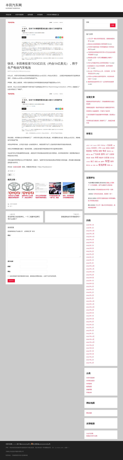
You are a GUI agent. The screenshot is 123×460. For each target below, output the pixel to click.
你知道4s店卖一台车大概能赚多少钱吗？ (100, 57)
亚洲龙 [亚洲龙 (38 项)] (108, 148)
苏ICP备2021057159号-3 (24, 444)
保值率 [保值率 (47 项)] (112, 148)
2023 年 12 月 (90, 301)
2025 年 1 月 (90, 263)
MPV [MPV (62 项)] (98, 145)
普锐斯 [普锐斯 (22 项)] (92, 157)
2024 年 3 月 (90, 292)
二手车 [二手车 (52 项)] (99, 148)
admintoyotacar (26, 71)
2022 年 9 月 (90, 345)
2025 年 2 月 (90, 260)
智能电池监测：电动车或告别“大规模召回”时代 (100, 107)
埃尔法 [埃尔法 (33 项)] (109, 151)
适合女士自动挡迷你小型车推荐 (97, 44)
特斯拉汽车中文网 (91, 436)
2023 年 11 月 (90, 304)
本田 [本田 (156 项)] (97, 157)
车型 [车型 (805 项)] (107, 161)
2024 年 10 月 (90, 272)
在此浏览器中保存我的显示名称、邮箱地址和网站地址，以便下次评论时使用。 (33, 276)
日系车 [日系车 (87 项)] (111, 154)
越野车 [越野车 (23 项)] (102, 161)
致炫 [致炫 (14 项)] (99, 161)
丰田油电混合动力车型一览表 (104, 189)
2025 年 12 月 (90, 231)
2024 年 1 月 (90, 298)
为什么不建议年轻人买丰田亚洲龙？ (99, 63)
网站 (9, 271)
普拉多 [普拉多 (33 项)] (88, 157)
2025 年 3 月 (90, 257)
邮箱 (9, 266)
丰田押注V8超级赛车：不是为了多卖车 (98, 111)
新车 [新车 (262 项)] (103, 154)
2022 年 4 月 (90, 360)
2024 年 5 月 (90, 286)
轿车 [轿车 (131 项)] (112, 161)
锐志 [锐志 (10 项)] (91, 165)
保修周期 (89, 389)
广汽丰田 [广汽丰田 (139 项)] (96, 154)
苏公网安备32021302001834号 (40, 444)
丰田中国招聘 (19, 14)
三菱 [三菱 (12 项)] (114, 145)
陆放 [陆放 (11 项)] (97, 165)
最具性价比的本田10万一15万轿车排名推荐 (101, 82)
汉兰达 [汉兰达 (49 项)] (112, 157)
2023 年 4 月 (90, 324)
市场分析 (8, 14)
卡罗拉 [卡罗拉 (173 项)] (95, 151)
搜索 (87, 22)
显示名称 (11, 261)
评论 (9, 235)
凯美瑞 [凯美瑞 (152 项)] (89, 151)
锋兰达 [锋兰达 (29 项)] (88, 165)
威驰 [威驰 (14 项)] (92, 154)
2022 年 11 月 (90, 339)
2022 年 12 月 (90, 336)
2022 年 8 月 (90, 348)
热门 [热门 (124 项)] (92, 161)
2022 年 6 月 (90, 354)
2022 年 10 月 (90, 342)
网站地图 (89, 413)
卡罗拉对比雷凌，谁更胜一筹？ (102, 194)
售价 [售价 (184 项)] (104, 151)
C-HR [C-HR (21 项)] (91, 145)
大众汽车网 (89, 433)
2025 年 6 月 (90, 248)
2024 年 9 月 (90, 275)
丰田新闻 (40, 14)
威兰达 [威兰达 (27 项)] (88, 154)
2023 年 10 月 (90, 307)
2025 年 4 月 (90, 254)
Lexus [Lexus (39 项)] (95, 145)
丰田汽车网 (14, 5)
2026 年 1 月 (90, 228)
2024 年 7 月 (90, 280)
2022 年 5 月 (90, 357)
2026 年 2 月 (90, 225)
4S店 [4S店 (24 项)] (87, 145)
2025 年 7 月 (90, 245)
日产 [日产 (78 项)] (107, 154)
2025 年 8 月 (90, 242)
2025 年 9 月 (90, 239)
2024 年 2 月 (90, 295)
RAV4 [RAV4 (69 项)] (103, 145)
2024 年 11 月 (90, 269)
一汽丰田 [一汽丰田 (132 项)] (109, 145)
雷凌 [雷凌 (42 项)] (108, 165)
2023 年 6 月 (90, 319)
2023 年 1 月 (90, 333)
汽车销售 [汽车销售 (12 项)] (88, 161)
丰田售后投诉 (90, 380)
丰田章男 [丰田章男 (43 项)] (94, 148)
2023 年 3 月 (90, 327)
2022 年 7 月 (90, 351)
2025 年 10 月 (90, 236)
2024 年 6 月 (90, 283)
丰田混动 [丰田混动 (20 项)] (88, 148)
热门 (11, 206)
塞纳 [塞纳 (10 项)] (112, 151)
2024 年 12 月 (90, 266)
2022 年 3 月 (90, 363)
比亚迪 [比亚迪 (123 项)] (106, 158)
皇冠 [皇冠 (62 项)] (96, 161)
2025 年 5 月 (90, 251)
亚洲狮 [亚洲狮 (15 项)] (103, 148)
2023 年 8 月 (90, 313)
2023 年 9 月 (90, 310)
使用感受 (30, 14)
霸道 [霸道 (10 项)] (111, 165)
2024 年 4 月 (90, 289)
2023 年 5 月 (90, 321)
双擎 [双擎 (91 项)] (100, 151)
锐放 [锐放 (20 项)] (94, 165)
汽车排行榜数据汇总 (53, 14)
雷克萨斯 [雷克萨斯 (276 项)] (102, 165)
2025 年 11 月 (90, 233)
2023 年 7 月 (90, 316)
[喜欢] (10, 174)
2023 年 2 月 (90, 330)
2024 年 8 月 (90, 277)
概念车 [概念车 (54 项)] (101, 157)
